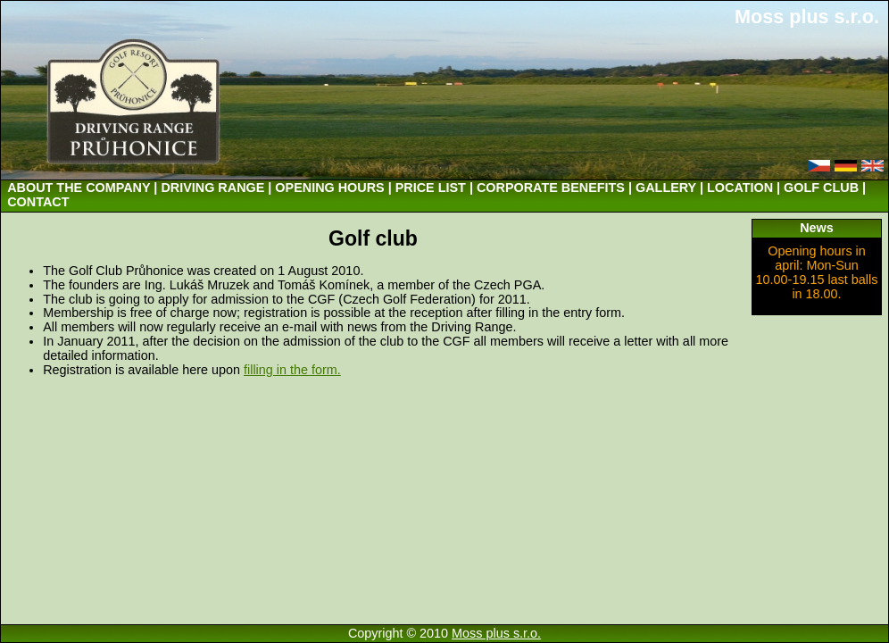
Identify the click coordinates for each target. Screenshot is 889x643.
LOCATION (740, 187)
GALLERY (666, 187)
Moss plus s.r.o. (807, 16)
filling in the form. (292, 370)
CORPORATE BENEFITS (551, 187)
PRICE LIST (430, 187)
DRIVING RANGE (212, 187)
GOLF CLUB (821, 187)
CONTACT (38, 202)
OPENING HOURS (329, 187)
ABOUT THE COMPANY (78, 187)
